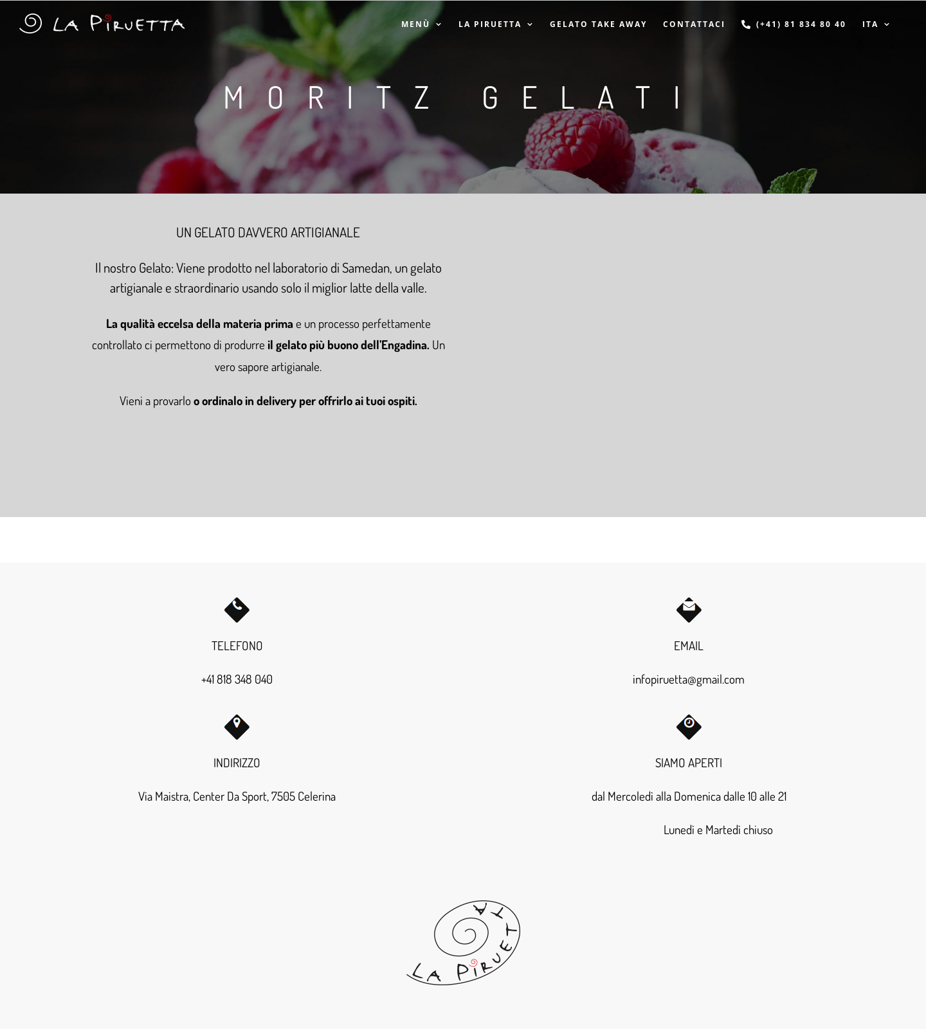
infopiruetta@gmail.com (689, 679)
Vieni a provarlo (155, 400)
